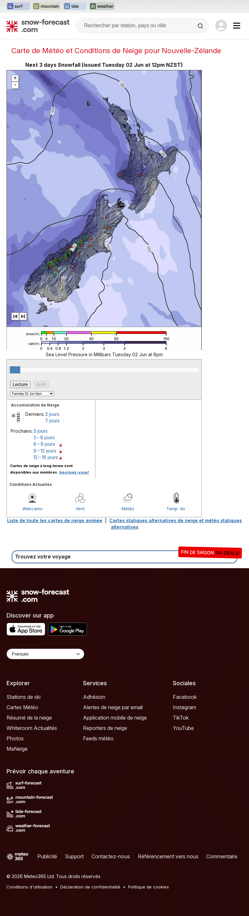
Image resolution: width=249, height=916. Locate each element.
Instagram (184, 707)
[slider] (15, 369)
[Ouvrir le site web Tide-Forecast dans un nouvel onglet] (75, 6)
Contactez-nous (110, 856)
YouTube (183, 728)
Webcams (32, 508)
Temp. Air (175, 508)
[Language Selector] (45, 654)
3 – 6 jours (44, 437)
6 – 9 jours (44, 444)
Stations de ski (23, 697)
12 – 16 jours (45, 457)
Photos (15, 738)
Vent (80, 508)
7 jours (52, 420)
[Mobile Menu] (237, 25)
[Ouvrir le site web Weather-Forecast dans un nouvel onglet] (102, 6)
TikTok (181, 717)
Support (74, 856)
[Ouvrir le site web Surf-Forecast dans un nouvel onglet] (18, 6)
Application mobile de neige (115, 717)
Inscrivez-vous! (74, 472)
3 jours (52, 414)
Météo (128, 508)
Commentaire (221, 856)
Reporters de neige (105, 728)
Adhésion (94, 697)
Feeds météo (98, 738)
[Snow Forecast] (37, 25)
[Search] (201, 25)
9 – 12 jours (44, 450)
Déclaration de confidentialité (90, 886)
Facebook (185, 697)
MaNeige (17, 749)
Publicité (47, 856)
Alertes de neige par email (113, 707)
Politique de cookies (148, 886)
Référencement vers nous (168, 856)
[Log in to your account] (221, 25)
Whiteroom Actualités (31, 728)
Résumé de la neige (29, 717)
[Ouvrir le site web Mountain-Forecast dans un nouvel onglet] (46, 6)
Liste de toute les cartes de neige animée (54, 520)
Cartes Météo (22, 707)
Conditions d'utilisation (29, 886)
